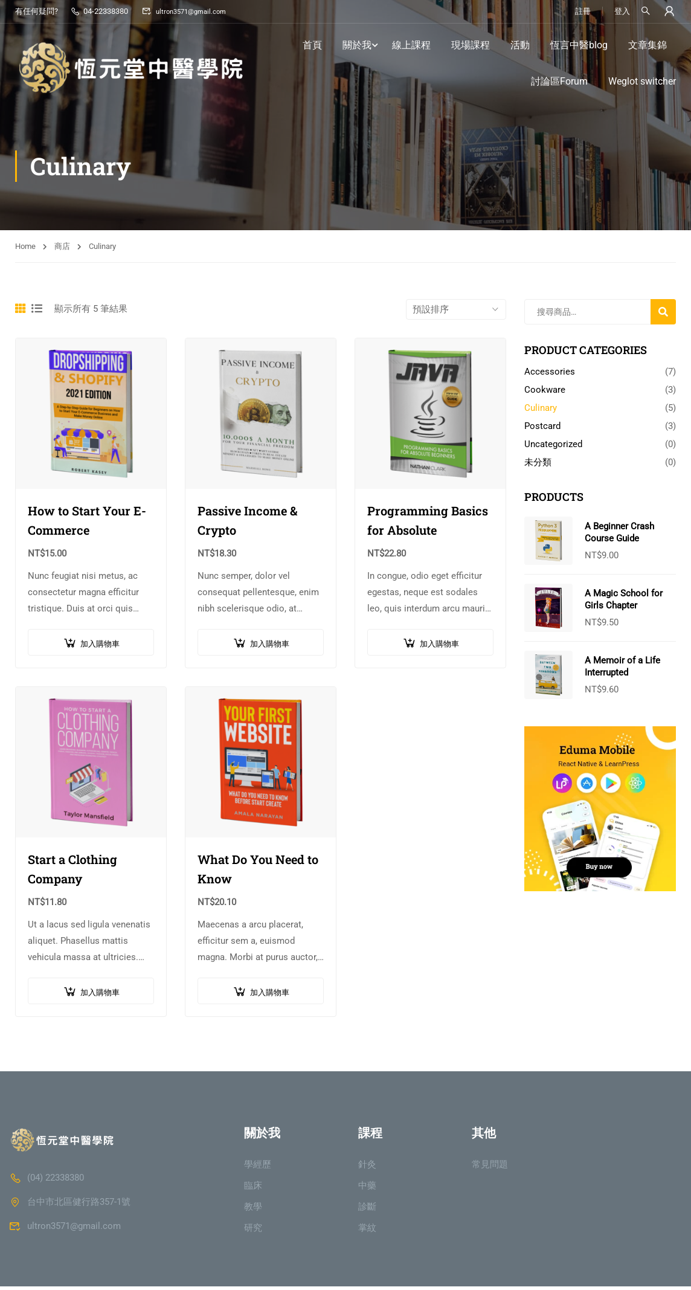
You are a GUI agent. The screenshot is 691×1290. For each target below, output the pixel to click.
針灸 (367, 1168)
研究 (253, 1231)
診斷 (367, 1210)
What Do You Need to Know (258, 871)
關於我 (356, 45)
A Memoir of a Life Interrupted (622, 668)
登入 (621, 11)
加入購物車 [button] (100, 646)
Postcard (542, 428)
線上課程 (411, 45)
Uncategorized (553, 446)
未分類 (537, 464)
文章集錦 (647, 45)
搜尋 (665, 318)
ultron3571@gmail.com (188, 11)
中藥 (367, 1189)
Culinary (540, 410)
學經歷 (257, 1168)
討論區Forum (559, 82)
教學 (253, 1210)
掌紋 (367, 1231)
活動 (520, 45)
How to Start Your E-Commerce (87, 522)
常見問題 (490, 1168)
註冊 (581, 11)
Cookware (544, 392)
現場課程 (470, 45)
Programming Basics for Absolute (427, 522)
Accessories (549, 374)
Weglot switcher (642, 82)
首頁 (312, 45)
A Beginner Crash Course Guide (619, 534)
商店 (62, 248)
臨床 (253, 1189)
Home (25, 248)
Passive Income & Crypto (248, 522)
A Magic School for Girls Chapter (624, 601)
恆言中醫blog (579, 45)
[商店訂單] (456, 312)
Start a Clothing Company (72, 871)
